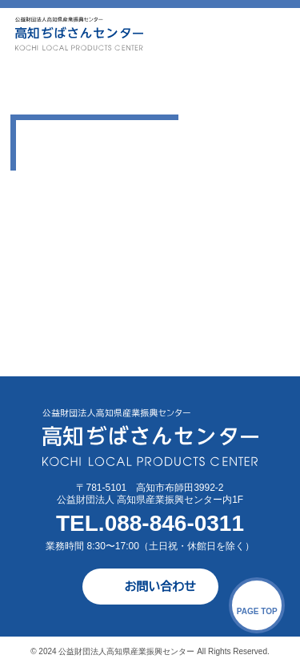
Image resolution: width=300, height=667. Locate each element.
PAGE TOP (257, 611)
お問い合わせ (160, 587)
